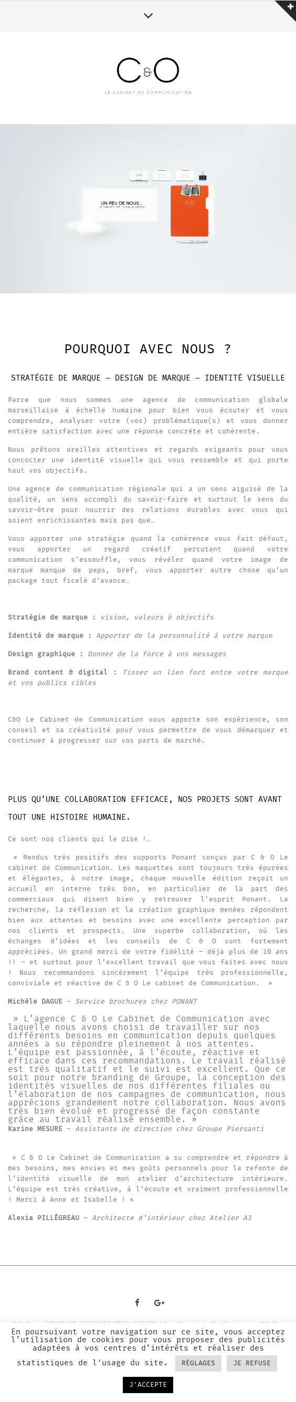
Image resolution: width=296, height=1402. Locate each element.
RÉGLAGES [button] (198, 1363)
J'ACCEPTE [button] (148, 1384)
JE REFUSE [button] (252, 1363)
